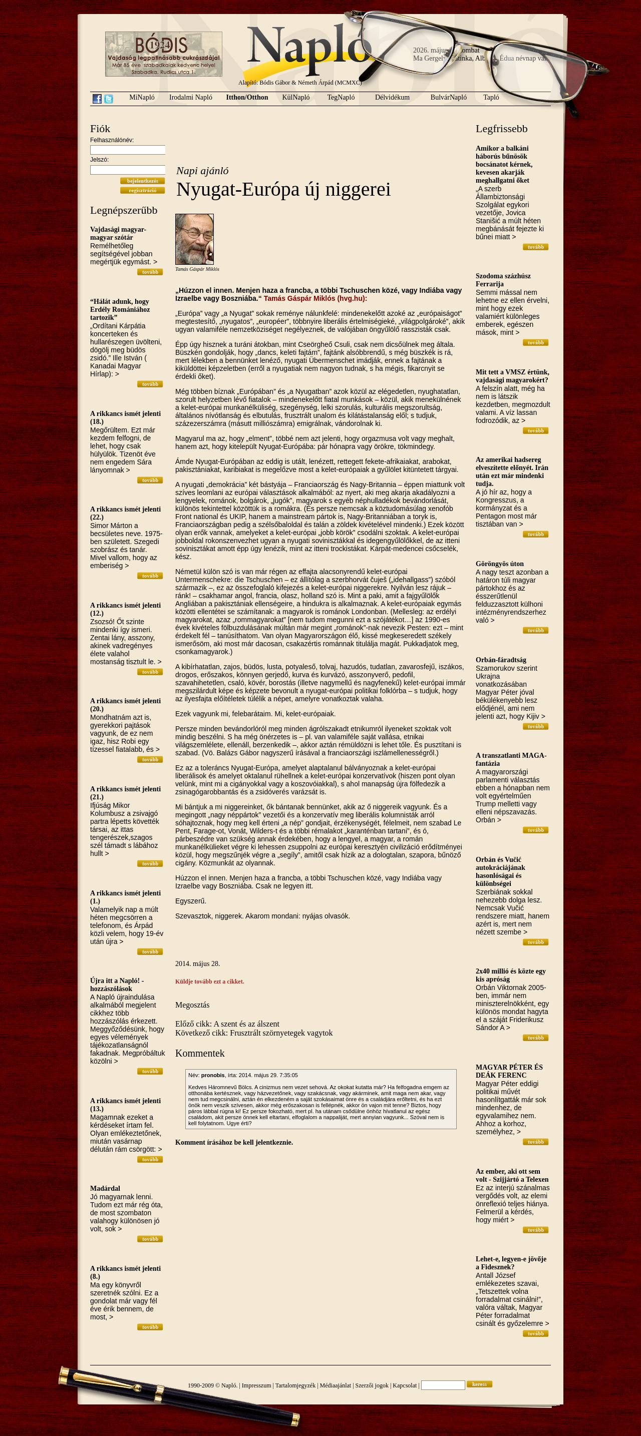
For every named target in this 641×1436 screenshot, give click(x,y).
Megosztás (192, 1005)
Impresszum (256, 1385)
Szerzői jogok (372, 1385)
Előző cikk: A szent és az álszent (227, 1024)
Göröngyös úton (500, 564)
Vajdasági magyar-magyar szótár (118, 233)
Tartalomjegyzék (295, 1385)
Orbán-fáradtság (501, 660)
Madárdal (105, 1188)
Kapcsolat (405, 1385)
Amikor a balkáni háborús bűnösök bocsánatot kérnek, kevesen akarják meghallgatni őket (504, 164)
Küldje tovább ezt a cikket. (209, 981)
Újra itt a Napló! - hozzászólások (117, 985)
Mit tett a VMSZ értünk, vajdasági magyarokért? (512, 376)
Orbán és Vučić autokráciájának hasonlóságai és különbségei (500, 871)
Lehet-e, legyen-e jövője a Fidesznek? (511, 1263)
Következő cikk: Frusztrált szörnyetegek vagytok (254, 1033)
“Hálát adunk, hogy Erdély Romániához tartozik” (120, 309)
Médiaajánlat (336, 1385)
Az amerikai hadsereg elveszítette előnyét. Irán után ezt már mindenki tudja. (512, 472)
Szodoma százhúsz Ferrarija (503, 280)
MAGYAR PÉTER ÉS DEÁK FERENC (509, 1071)
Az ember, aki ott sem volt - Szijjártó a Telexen (512, 1175)
